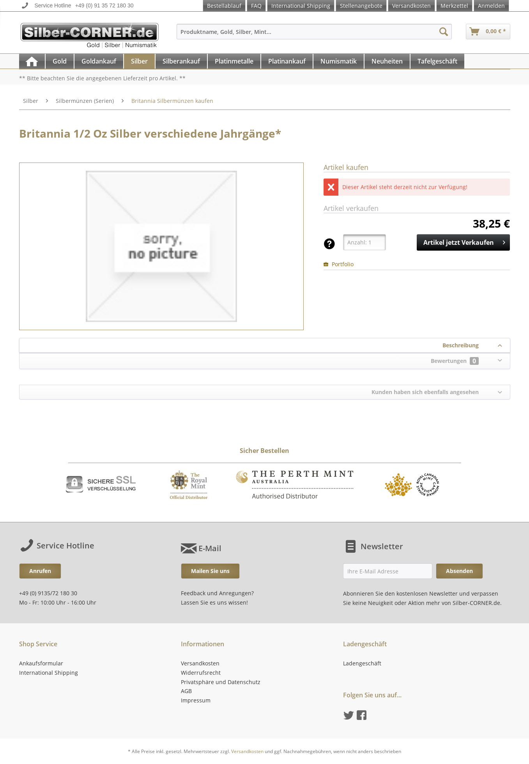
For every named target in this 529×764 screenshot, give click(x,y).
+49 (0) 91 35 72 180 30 (104, 5)
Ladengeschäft (362, 663)
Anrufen (40, 571)
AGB (186, 691)
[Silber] (139, 61)
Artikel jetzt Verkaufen (464, 241)
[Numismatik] (338, 61)
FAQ (256, 5)
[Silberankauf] (181, 61)
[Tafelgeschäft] (437, 61)
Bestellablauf (224, 5)
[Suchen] (443, 31)
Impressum (196, 700)
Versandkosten (411, 5)
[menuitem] (314, 35)
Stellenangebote (361, 5)
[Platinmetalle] (234, 61)
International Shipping (300, 5)
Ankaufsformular (41, 663)
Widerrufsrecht (201, 672)
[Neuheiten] (387, 61)
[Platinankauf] (287, 61)
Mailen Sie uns (210, 571)
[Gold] (60, 61)
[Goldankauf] (98, 61)
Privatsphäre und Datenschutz (220, 682)
